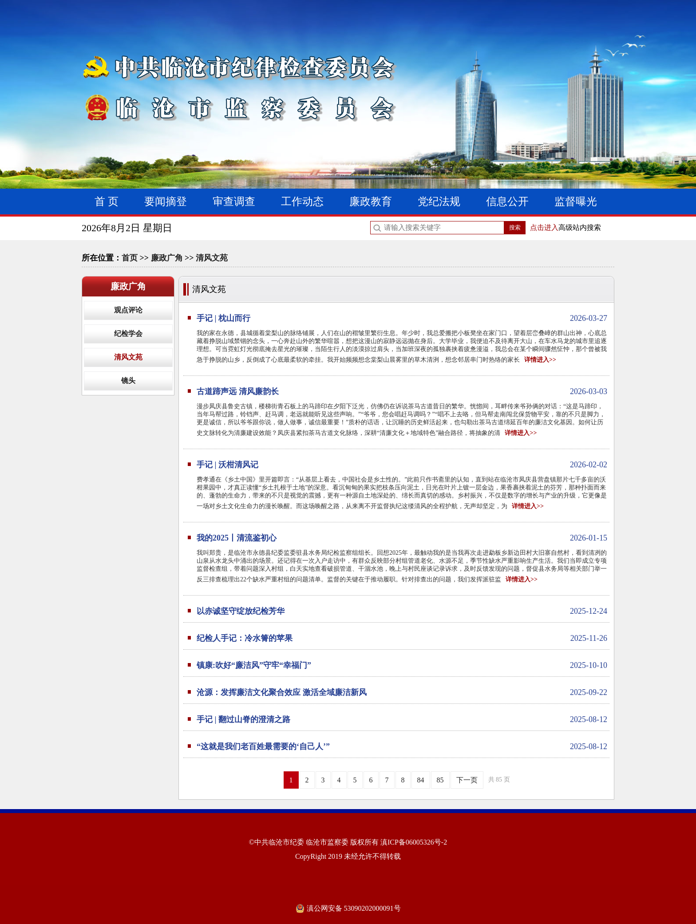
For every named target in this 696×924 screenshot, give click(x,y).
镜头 (128, 380)
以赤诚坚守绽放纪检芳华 (402, 611)
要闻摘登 (165, 201)
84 (420, 780)
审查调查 (234, 201)
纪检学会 (128, 333)
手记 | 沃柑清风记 (402, 464)
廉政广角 (167, 257)
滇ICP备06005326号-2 (413, 842)
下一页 (467, 780)
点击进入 (544, 227)
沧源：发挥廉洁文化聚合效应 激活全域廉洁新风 (402, 692)
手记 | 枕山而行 (402, 318)
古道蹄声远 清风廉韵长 (402, 391)
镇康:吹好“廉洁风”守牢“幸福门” (402, 665)
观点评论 (128, 310)
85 (440, 780)
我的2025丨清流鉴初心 (402, 538)
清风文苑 (212, 257)
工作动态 (302, 201)
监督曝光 (575, 201)
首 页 (107, 201)
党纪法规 (439, 201)
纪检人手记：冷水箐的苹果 (402, 638)
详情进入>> (540, 359)
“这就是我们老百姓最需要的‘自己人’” (402, 746)
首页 (130, 257)
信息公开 (507, 201)
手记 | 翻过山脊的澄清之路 (402, 719)
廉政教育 (370, 201)
